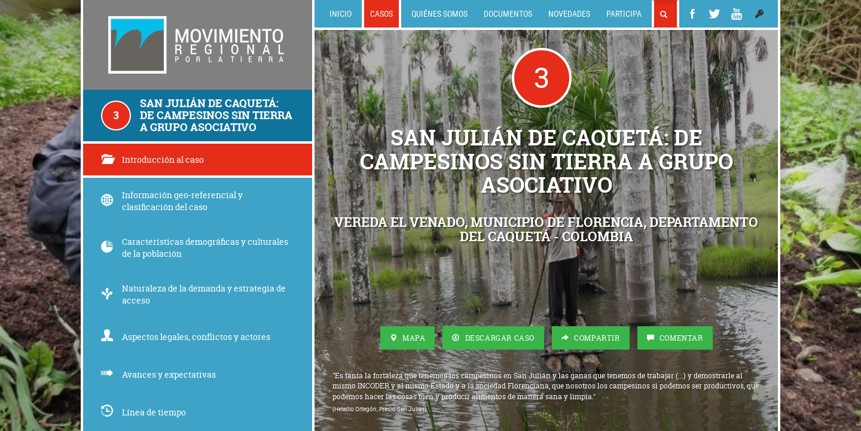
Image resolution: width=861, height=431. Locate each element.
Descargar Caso (493, 338)
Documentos (508, 13)
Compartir (590, 338)
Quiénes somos (439, 13)
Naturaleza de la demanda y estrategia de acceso (193, 294)
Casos (381, 13)
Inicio (340, 13)
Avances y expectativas (158, 374)
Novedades (569, 13)
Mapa (408, 338)
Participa (624, 13)
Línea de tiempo (143, 412)
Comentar (675, 338)
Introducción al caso (152, 159)
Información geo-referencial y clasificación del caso (172, 201)
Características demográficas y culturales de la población (194, 247)
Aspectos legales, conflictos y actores (185, 336)
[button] (759, 14)
